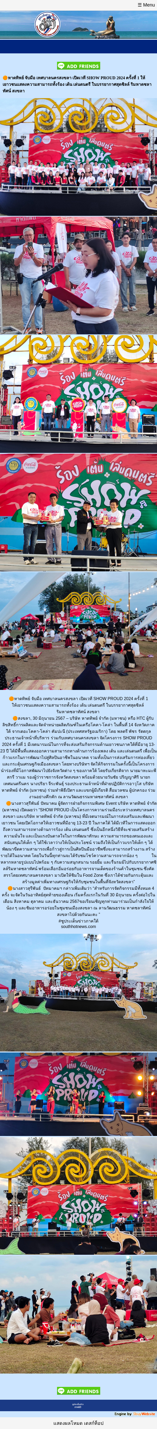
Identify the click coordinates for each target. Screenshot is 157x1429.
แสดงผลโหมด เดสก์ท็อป (78, 1423)
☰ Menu (146, 5)
